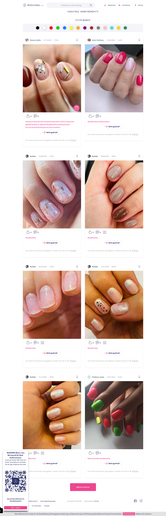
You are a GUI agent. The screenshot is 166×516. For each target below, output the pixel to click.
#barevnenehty (93, 458)
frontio (96, 501)
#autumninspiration (52, 121)
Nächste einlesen (83, 487)
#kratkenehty (52, 124)
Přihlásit (73, 140)
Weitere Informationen (143, 514)
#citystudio (69, 121)
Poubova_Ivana (98, 377)
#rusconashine (54, 127)
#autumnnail (38, 121)
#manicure (44, 127)
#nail (38, 127)
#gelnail (43, 124)
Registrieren (112, 5)
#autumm (29, 121)
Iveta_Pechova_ (98, 40)
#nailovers (35, 124)
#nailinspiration (63, 124)
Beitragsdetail (50, 132)
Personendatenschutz (30, 501)
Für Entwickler (36, 506)
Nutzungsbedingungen (48, 501)
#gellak (28, 124)
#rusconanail (30, 127)
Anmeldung (126, 5)
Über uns (26, 506)
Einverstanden (128, 514)
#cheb (62, 121)
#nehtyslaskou (104, 121)
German (140, 5)
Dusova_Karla (35, 40)
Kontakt (46, 506)
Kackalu (33, 156)
